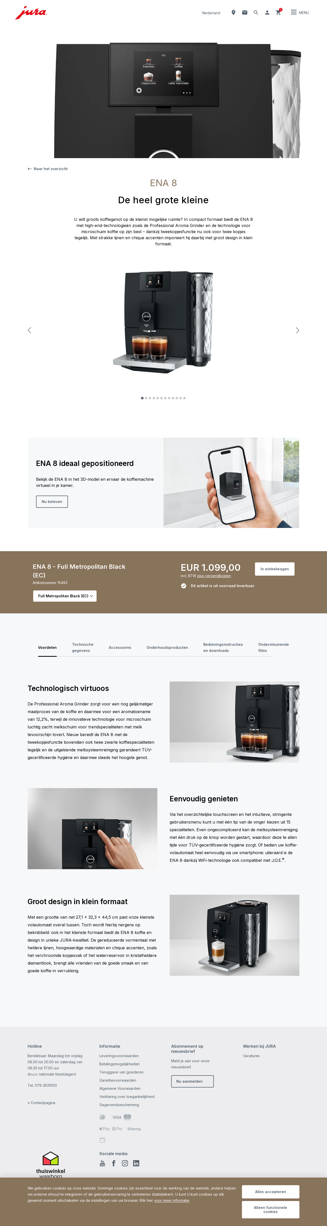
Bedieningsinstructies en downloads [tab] (223, 647)
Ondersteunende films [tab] (273, 647)
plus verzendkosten (214, 576)
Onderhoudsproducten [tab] (167, 647)
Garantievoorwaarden (117, 1080)
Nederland (211, 13)
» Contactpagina (41, 1103)
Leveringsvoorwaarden (119, 1056)
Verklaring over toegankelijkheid (127, 1096)
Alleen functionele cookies (270, 1209)
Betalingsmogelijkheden (119, 1064)
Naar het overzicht (48, 169)
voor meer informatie (171, 1200)
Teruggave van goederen (121, 1072)
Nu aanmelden (189, 1081)
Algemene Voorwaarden (120, 1088)
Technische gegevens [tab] (83, 647)
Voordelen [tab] (47, 647)
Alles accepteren (270, 1192)
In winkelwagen (275, 569)
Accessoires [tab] (120, 647)
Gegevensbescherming (119, 1105)
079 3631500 (46, 1085)
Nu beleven (52, 501)
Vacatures (251, 1056)
